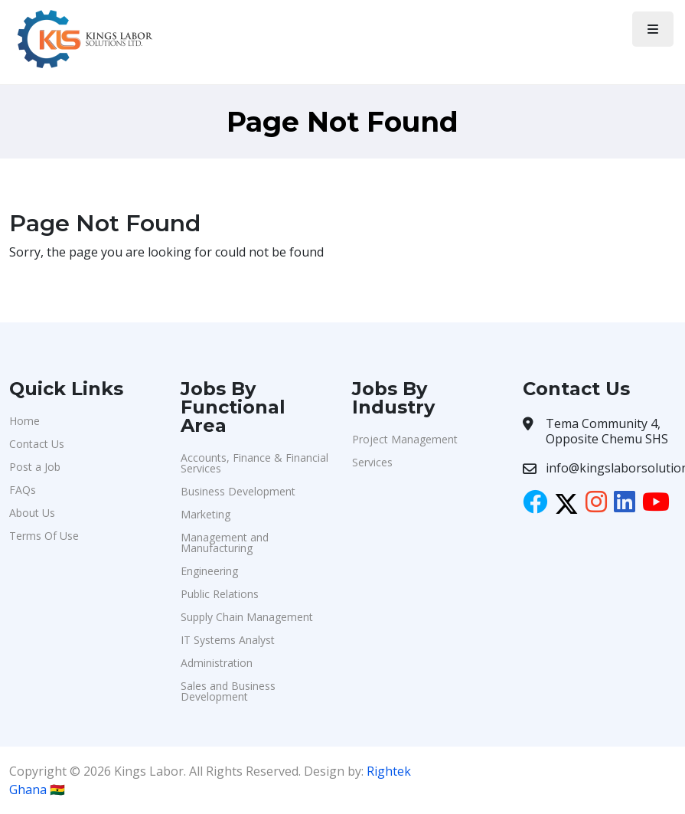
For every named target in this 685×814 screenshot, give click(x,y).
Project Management (405, 439)
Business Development (238, 491)
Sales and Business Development (228, 691)
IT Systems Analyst (228, 640)
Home (24, 421)
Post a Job (34, 466)
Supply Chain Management (247, 617)
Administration (217, 662)
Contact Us (36, 443)
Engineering (209, 571)
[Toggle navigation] (653, 29)
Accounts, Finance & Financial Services (254, 463)
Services (372, 462)
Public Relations (220, 594)
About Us (32, 512)
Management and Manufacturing (225, 542)
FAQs (22, 489)
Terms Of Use (44, 535)
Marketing (205, 514)
